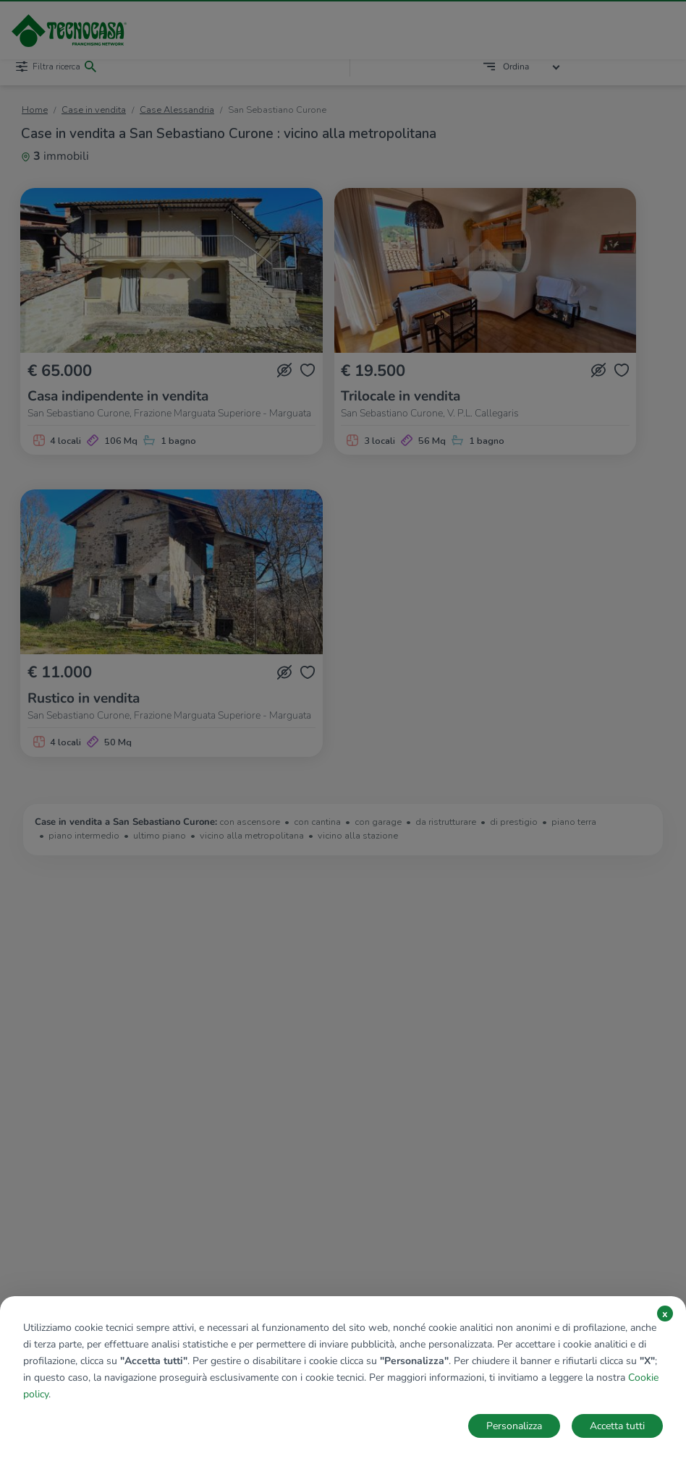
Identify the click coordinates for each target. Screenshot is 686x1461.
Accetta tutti (617, 1426)
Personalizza (514, 1426)
